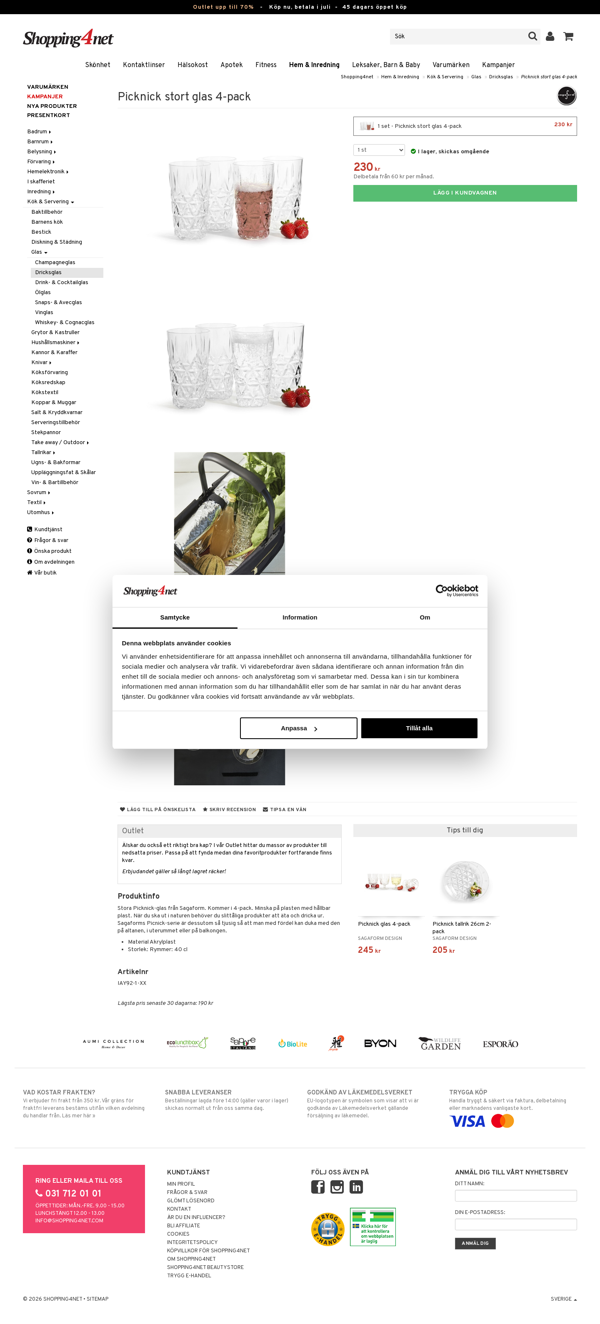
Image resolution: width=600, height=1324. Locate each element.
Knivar (42, 362)
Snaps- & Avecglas (58, 302)
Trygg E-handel (189, 1276)
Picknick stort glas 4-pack (549, 77)
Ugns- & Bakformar (55, 462)
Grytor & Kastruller (55, 332)
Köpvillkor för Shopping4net (208, 1251)
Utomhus (41, 512)
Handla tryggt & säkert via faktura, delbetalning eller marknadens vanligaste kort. (513, 1107)
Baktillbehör (46, 212)
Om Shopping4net (191, 1259)
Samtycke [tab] (175, 617)
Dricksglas (501, 77)
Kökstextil (44, 392)
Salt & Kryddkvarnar (56, 412)
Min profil (181, 1184)
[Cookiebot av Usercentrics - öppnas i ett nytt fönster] (441, 591)
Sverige (564, 1299)
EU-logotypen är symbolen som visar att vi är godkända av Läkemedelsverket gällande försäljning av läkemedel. (371, 1104)
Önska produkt (49, 551)
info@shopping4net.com (69, 1221)
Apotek (231, 65)
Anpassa (299, 728)
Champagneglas (55, 262)
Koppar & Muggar (53, 402)
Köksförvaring (49, 372)
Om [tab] (425, 617)
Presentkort (48, 115)
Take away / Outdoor (60, 442)
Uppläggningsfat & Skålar (63, 472)
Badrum (39, 131)
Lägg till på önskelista (158, 810)
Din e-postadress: (480, 1212)
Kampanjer (498, 65)
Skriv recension (229, 810)
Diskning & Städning (56, 242)
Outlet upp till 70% (223, 7)
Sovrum (39, 492)
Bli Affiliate (183, 1226)
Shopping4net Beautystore (205, 1267)
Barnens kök (47, 222)
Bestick (41, 232)
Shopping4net (357, 77)
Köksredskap (48, 382)
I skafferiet (41, 181)
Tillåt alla (419, 728)
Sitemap (97, 1299)
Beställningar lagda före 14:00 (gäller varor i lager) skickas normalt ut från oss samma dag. (229, 1100)
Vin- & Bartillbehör (54, 482)
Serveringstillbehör (55, 422)
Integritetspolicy (192, 1242)
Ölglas (43, 292)
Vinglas (44, 312)
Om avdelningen (51, 562)
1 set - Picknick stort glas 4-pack (465, 126)
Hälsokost (193, 65)
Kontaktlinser (144, 65)
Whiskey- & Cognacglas (65, 322)
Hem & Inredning (314, 65)
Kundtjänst (44, 529)
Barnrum (40, 141)
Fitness (266, 65)
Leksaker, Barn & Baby (386, 65)
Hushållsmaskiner (56, 342)
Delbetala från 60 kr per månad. (393, 176)
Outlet (133, 831)
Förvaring (41, 161)
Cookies (178, 1234)
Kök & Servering (445, 77)
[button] (568, 37)
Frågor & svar (47, 540)
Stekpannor (46, 432)
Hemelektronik (48, 171)
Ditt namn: (469, 1184)
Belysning (42, 151)
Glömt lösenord (191, 1201)
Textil (37, 502)
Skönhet (97, 65)
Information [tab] (300, 617)
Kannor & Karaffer (54, 352)
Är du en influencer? (196, 1217)
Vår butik (42, 573)
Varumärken (451, 65)
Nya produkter (52, 106)
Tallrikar (44, 452)
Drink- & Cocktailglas (61, 282)
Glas (476, 77)
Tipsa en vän (284, 810)
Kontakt (179, 1209)
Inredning (41, 191)
